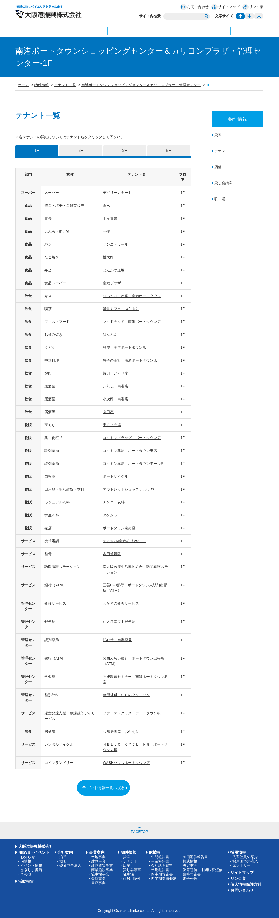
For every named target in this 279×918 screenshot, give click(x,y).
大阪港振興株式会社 (35, 846)
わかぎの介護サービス (121, 603)
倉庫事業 (98, 878)
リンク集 (256, 7)
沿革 (63, 857)
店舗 (218, 167)
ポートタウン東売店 (119, 528)
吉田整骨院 (112, 554)
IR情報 (218, 31)
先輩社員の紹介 (245, 857)
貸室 (218, 135)
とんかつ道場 (114, 270)
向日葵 (108, 412)
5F (168, 150)
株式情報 (190, 861)
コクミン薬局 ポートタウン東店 (130, 451)
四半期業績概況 (163, 878)
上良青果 (110, 218)
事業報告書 (160, 861)
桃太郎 (108, 257)
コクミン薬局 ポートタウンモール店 (133, 463)
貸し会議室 (223, 183)
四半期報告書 (162, 874)
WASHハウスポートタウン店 (126, 763)
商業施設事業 (102, 870)
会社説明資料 (162, 865)
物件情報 (156, 31)
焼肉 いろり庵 (115, 373)
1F (36, 150)
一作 (106, 231)
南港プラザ (112, 283)
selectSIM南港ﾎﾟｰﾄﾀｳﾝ (124, 541)
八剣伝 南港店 (115, 386)
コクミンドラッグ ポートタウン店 (132, 438)
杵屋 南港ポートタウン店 (124, 347)
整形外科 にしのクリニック (126, 695)
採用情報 (189, 31)
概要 (63, 861)
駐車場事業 (100, 874)
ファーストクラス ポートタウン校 (132, 713)
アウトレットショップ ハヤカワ (128, 489)
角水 (106, 206)
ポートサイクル (115, 476)
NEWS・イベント (45, 31)
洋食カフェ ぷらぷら (121, 309)
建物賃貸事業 (102, 865)
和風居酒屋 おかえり (121, 731)
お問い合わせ (198, 7)
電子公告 (190, 878)
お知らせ (27, 857)
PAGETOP (139, 832)
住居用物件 (132, 878)
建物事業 (98, 861)
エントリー (242, 865)
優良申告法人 (70, 865)
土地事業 (98, 857)
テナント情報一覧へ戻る (103, 787)
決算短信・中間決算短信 (202, 870)
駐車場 (219, 199)
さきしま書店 (31, 870)
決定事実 (190, 865)
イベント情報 (31, 865)
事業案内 (124, 31)
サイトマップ (229, 7)
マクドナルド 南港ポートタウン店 (132, 322)
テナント (221, 151)
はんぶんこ (112, 334)
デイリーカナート (117, 193)
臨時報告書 (192, 874)
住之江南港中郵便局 (119, 622)
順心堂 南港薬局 (117, 640)
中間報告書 (160, 857)
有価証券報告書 (195, 857)
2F (80, 150)
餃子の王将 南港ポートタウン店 (130, 360)
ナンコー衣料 (114, 502)
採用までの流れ (245, 861)
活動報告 (247, 31)
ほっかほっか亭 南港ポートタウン (132, 296)
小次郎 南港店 (115, 399)
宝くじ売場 (112, 425)
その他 (25, 874)
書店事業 (98, 883)
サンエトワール (115, 244)
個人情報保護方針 (245, 884)
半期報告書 (160, 870)
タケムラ (110, 515)
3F (124, 150)
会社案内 (91, 31)
